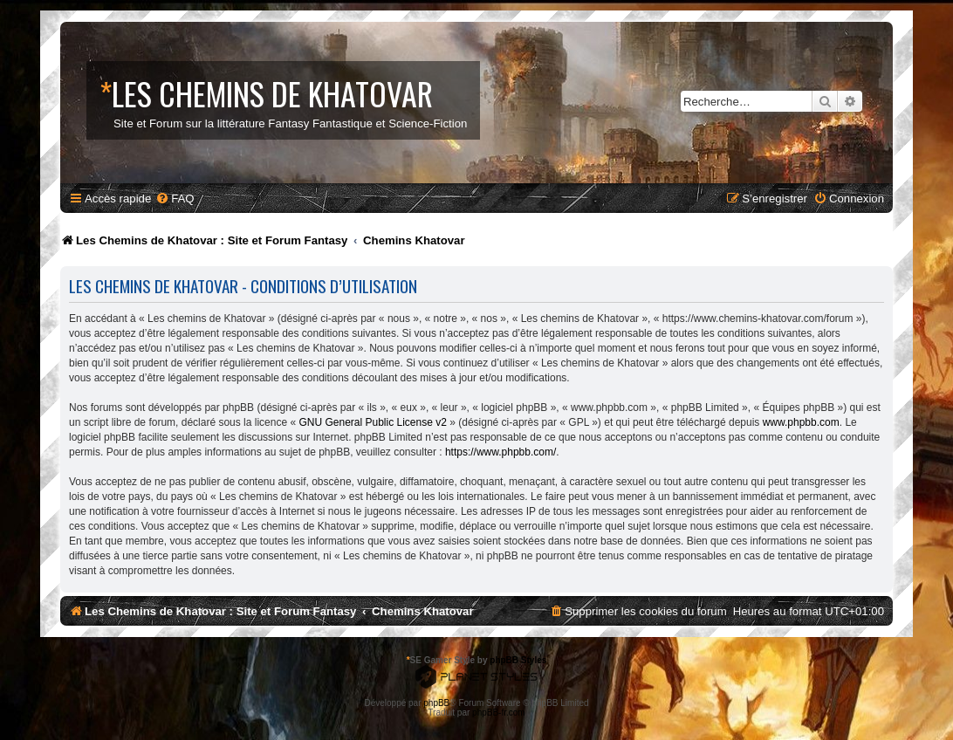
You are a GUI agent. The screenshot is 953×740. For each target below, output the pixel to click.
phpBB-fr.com (498, 712)
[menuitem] (174, 198)
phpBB (436, 703)
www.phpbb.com (801, 422)
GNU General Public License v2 (372, 422)
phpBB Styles (518, 660)
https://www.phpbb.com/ (500, 452)
